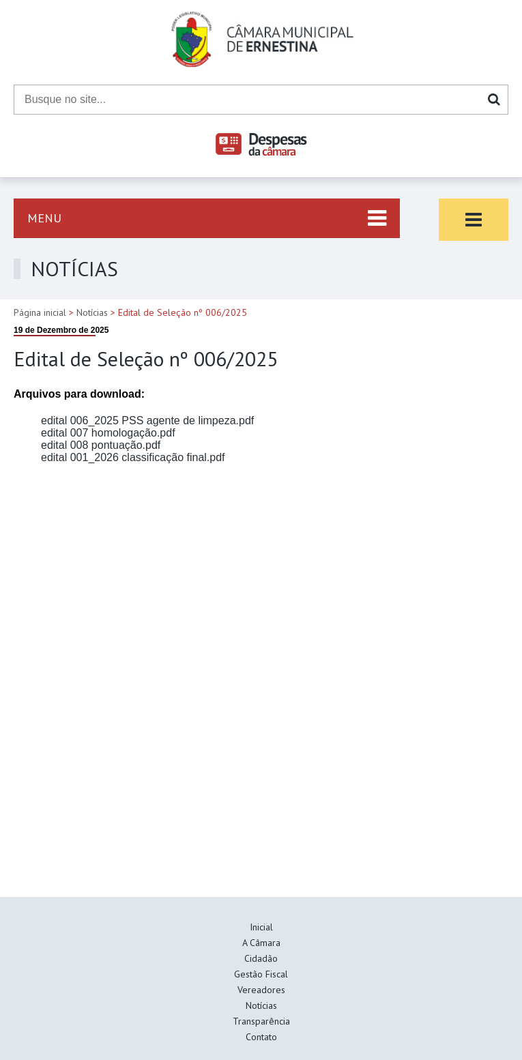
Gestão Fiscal (261, 974)
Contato (261, 1037)
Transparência (261, 1021)
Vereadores (261, 990)
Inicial (261, 927)
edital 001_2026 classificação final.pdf (133, 457)
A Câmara (261, 943)
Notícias (92, 312)
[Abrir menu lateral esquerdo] (207, 217)
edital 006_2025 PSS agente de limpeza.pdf (147, 420)
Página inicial (40, 312)
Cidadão (261, 958)
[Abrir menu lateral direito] (473, 219)
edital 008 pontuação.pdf (100, 445)
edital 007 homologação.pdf (108, 433)
